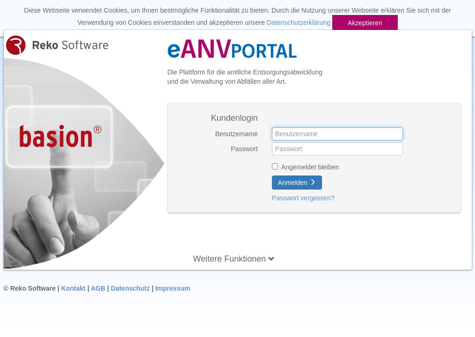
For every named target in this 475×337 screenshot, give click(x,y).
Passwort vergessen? (303, 198)
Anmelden (297, 182)
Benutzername (236, 134)
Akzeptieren (365, 23)
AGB (98, 288)
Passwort (244, 149)
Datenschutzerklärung (298, 22)
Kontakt (73, 288)
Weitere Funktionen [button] (234, 259)
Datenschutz (130, 288)
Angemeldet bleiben (310, 167)
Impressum (172, 288)
